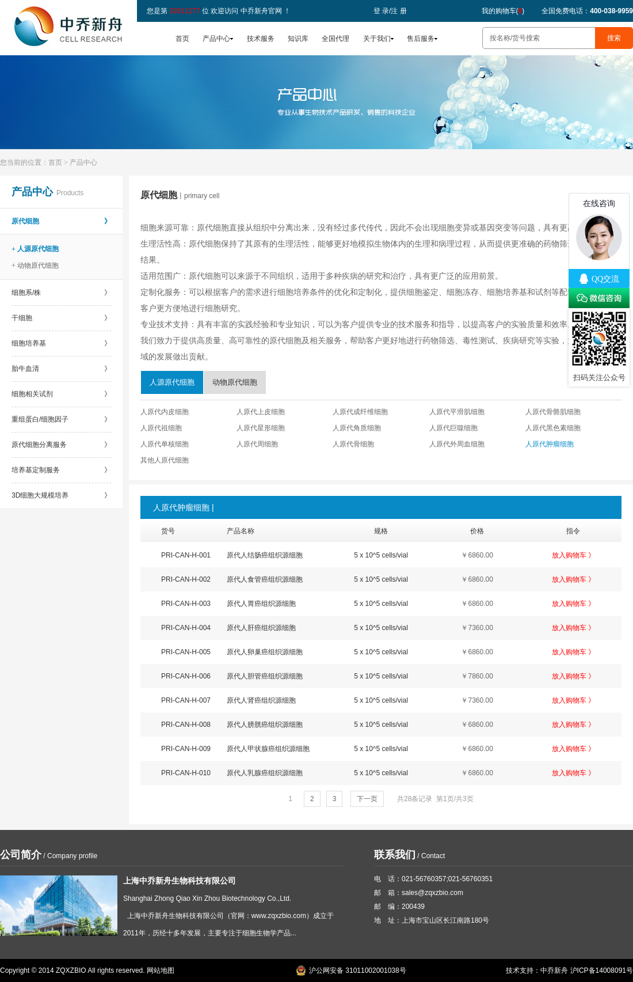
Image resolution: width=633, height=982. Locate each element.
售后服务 (420, 39)
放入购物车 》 (573, 555)
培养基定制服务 (61, 470)
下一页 (367, 799)
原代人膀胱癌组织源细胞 (265, 725)
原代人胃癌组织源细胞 (261, 604)
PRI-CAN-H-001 (186, 555)
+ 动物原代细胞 (35, 265)
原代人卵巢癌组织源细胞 (265, 652)
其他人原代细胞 (164, 460)
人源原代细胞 (172, 382)
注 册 (398, 11)
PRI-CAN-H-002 (186, 579)
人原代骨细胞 (353, 444)
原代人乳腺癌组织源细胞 (265, 773)
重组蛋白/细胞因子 (61, 419)
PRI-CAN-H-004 (186, 628)
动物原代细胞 (234, 382)
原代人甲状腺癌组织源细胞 (268, 749)
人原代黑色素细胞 (553, 428)
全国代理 (335, 39)
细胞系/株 (61, 292)
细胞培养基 (61, 343)
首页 (182, 39)
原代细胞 (61, 221)
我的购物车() (503, 11)
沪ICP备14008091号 (601, 970)
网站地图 (160, 970)
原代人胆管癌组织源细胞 (265, 676)
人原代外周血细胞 (457, 444)
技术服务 (260, 39)
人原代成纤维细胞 (360, 412)
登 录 (381, 11)
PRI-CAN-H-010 (186, 773)
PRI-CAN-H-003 (186, 604)
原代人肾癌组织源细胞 (261, 700)
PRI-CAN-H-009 (186, 749)
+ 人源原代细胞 (35, 249)
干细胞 (61, 318)
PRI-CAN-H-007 (186, 700)
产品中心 (216, 39)
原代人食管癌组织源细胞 (265, 579)
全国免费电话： (587, 11)
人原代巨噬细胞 (453, 428)
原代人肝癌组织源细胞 (261, 628)
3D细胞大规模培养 (61, 495)
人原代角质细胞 (357, 428)
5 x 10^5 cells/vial (381, 555)
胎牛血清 (61, 368)
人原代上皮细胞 (261, 412)
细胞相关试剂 (61, 394)
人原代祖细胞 (161, 428)
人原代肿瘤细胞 (549, 444)
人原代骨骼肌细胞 (553, 412)
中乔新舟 (554, 970)
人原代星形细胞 (261, 428)
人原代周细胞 (257, 444)
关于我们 (377, 39)
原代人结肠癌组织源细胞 (265, 555)
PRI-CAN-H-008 (186, 725)
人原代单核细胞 (164, 444)
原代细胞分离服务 (61, 444)
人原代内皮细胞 (164, 412)
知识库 (298, 39)
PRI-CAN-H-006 (186, 676)
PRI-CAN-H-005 (186, 652)
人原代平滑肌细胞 (457, 412)
